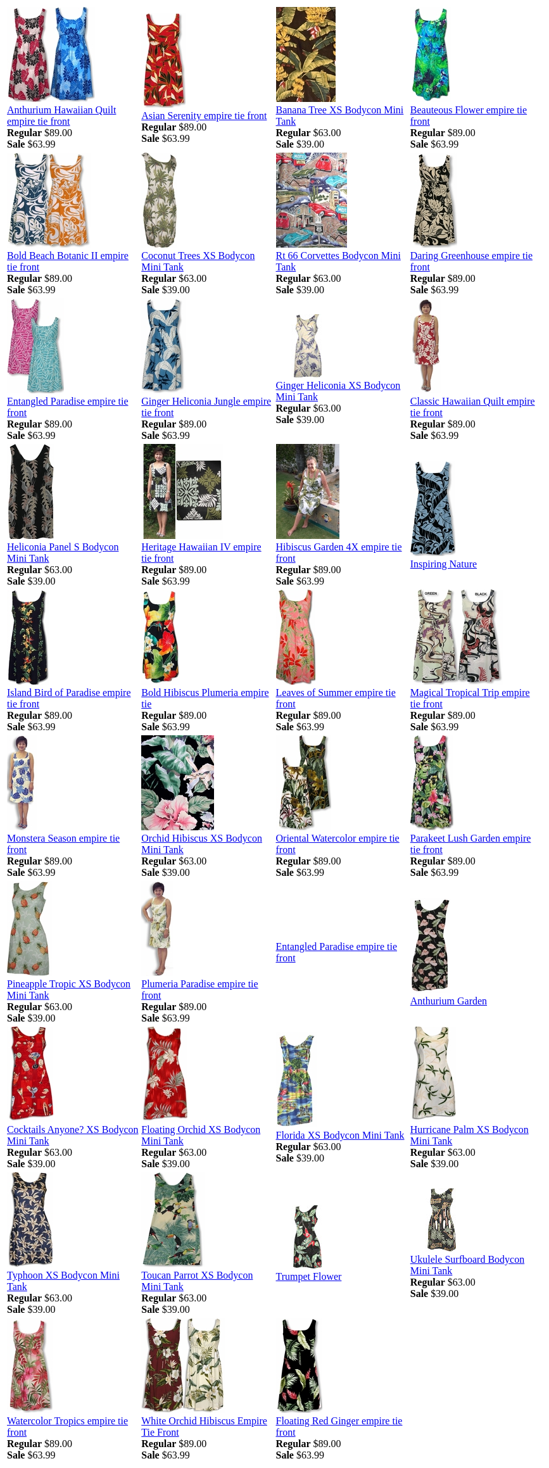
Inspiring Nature (443, 564)
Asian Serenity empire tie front (204, 115)
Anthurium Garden (448, 1001)
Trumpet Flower (309, 1276)
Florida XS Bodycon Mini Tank (340, 1135)
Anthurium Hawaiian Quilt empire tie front (61, 115)
